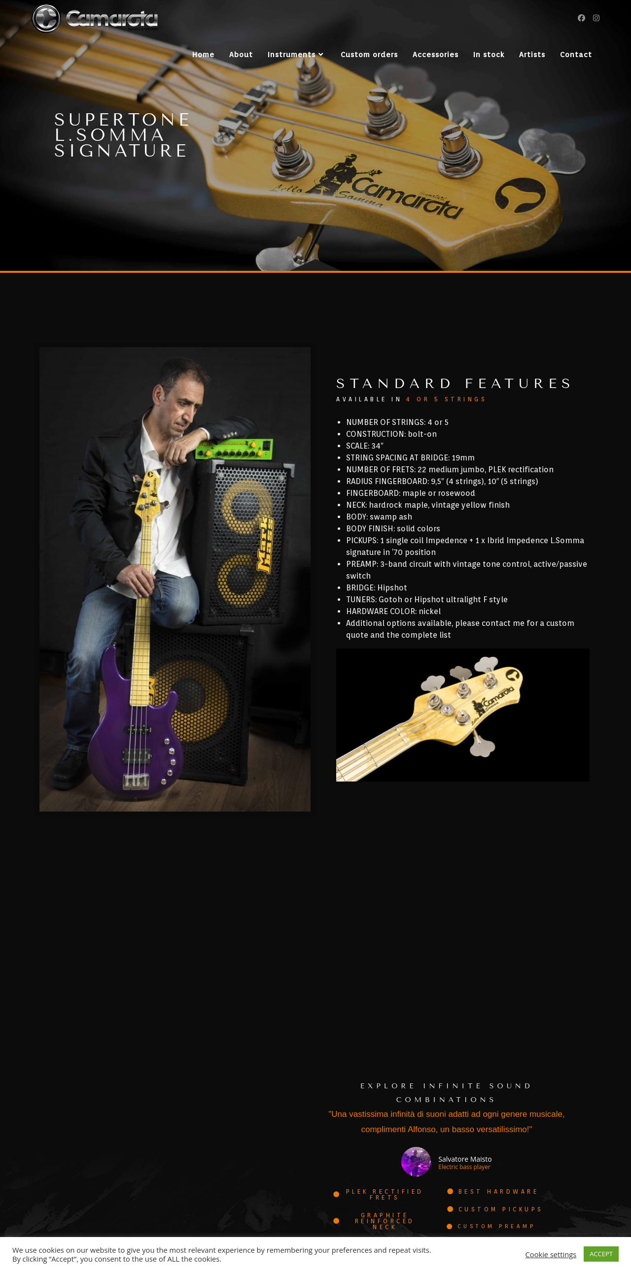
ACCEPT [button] (601, 1253)
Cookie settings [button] (551, 1254)
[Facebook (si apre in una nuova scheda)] (581, 18)
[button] (379, 1178)
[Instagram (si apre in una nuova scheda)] (596, 18)
